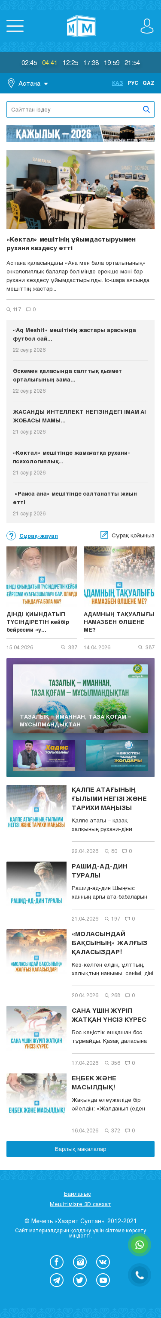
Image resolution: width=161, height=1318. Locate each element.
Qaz (149, 83)
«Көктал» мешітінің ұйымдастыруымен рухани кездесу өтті (71, 243)
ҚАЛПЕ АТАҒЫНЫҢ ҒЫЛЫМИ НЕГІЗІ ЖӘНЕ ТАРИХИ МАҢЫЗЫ (109, 798)
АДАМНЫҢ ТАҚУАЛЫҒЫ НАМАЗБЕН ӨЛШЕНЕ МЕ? (119, 622)
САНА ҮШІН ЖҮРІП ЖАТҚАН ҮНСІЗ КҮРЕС (109, 1014)
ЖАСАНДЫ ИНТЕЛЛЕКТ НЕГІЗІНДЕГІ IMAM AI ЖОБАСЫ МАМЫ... (79, 416)
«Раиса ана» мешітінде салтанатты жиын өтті (75, 497)
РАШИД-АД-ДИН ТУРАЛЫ (100, 870)
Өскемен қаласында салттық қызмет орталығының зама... (67, 375)
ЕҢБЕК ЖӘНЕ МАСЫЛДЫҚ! (94, 1082)
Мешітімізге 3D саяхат (80, 1203)
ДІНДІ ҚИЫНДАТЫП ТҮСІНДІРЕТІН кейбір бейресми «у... (37, 622)
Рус (133, 83)
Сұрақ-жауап (38, 535)
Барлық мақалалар (80, 1148)
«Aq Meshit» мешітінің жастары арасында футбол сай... (74, 334)
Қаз (117, 83)
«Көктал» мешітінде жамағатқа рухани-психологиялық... (71, 457)
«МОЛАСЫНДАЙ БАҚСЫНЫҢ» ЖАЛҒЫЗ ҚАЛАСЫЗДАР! (109, 942)
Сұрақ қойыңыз (133, 535)
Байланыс (77, 1193)
